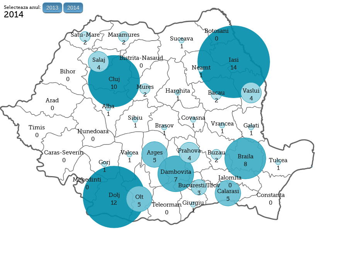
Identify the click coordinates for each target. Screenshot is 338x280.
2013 (52, 8)
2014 (73, 8)
